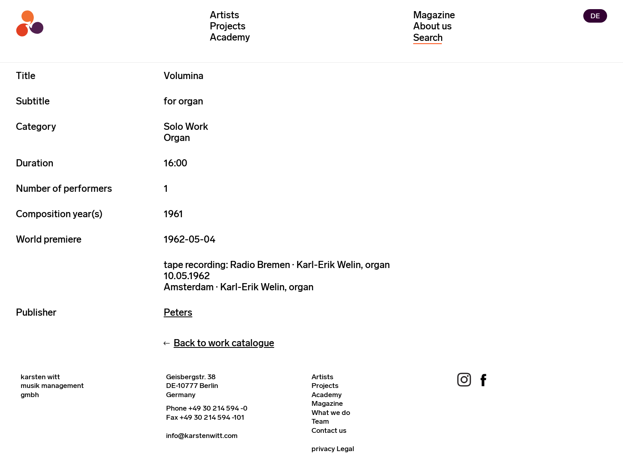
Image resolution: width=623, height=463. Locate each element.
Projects (228, 26)
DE (595, 16)
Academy (230, 37)
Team (320, 421)
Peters (178, 312)
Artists (224, 15)
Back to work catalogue (224, 343)
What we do (331, 412)
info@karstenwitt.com (202, 435)
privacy (323, 448)
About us (432, 26)
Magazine (434, 15)
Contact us (329, 430)
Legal (345, 448)
